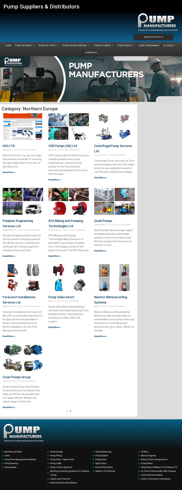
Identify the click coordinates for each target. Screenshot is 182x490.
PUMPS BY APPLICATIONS (76, 45)
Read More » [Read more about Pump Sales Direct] (54, 327)
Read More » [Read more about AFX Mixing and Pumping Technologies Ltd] (54, 256)
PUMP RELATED (126, 45)
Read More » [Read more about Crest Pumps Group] (9, 407)
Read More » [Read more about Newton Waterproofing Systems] (100, 336)
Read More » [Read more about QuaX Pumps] (100, 251)
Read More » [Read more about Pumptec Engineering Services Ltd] (9, 256)
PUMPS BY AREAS (25, 45)
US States (169, 45)
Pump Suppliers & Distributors (41, 6)
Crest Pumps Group (16, 377)
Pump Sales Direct (61, 297)
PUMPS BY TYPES (48, 45)
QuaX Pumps (103, 221)
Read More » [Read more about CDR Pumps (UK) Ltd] (54, 180)
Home (8, 45)
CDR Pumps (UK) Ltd (62, 146)
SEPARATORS (91, 52)
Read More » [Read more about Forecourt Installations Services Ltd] (9, 336)
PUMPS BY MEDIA (103, 45)
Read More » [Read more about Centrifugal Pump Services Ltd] (100, 177)
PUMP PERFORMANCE (149, 45)
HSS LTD (9, 146)
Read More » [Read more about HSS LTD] (9, 172)
